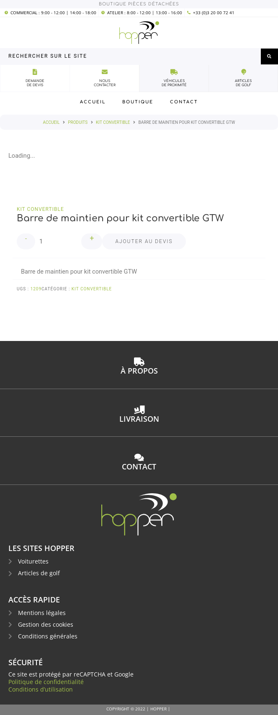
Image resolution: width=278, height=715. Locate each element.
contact (139, 466)
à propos (139, 371)
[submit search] (269, 56)
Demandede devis (35, 83)
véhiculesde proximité (174, 83)
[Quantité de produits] (58, 241)
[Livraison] (139, 410)
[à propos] (139, 362)
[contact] (139, 458)
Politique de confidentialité (46, 682)
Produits (78, 122)
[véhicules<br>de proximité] (174, 72)
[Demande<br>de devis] (35, 72)
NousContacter (105, 83)
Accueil (51, 122)
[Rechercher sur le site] (130, 56)
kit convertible (113, 122)
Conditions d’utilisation (40, 689)
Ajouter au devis (143, 241)
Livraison (139, 419)
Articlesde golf (243, 83)
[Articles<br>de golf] (243, 72)
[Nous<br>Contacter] (105, 72)
